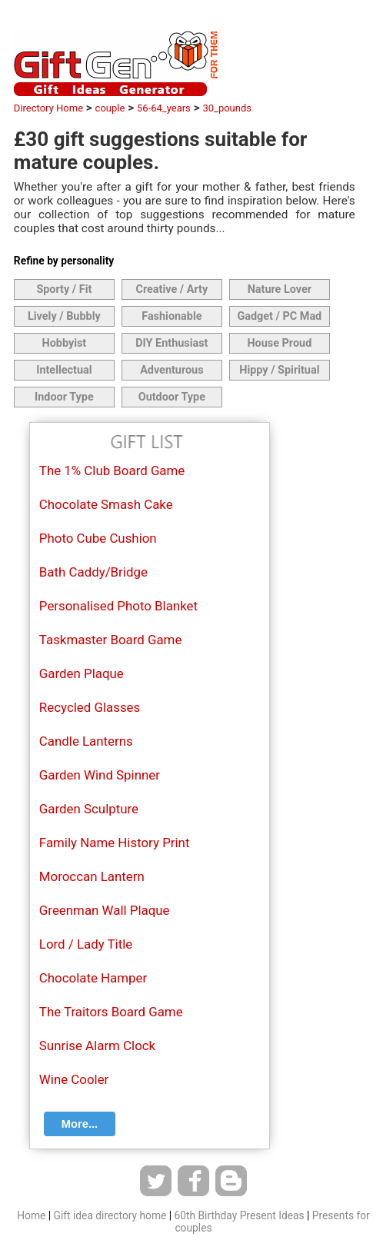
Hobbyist (64, 343)
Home (31, 1215)
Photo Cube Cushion (98, 538)
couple (110, 108)
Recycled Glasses (89, 707)
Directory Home (48, 108)
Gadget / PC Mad (279, 316)
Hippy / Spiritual (279, 370)
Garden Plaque (81, 673)
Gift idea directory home (110, 1215)
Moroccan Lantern (92, 876)
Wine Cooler (73, 1079)
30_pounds (226, 108)
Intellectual (64, 370)
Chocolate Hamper (93, 978)
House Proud (279, 343)
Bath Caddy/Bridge (93, 572)
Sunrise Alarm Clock (97, 1045)
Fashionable (171, 316)
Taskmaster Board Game (110, 639)
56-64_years (164, 108)
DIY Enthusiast (171, 343)
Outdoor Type (171, 397)
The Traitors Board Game (111, 1011)
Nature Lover (279, 289)
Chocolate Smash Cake (106, 504)
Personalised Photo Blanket (118, 605)
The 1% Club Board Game (112, 470)
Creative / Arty (172, 289)
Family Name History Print (114, 842)
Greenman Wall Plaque (104, 910)
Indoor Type (64, 397)
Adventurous (171, 370)
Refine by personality (64, 260)
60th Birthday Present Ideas (240, 1215)
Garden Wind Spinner (99, 775)
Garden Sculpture (88, 808)
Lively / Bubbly (64, 316)
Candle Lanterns (86, 741)
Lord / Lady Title (85, 944)
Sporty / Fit (64, 289)
